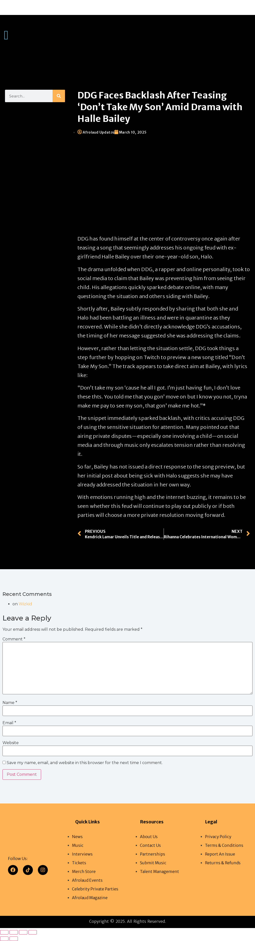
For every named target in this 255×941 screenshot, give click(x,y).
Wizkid (25, 604)
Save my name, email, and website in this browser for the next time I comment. (85, 763)
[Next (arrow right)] (13, 939)
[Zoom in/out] (4, 932)
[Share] (23, 932)
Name (9, 703)
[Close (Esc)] (32, 932)
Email (9, 723)
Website (10, 743)
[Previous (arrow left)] (4, 939)
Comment (13, 639)
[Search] (59, 96)
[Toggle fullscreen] (13, 932)
